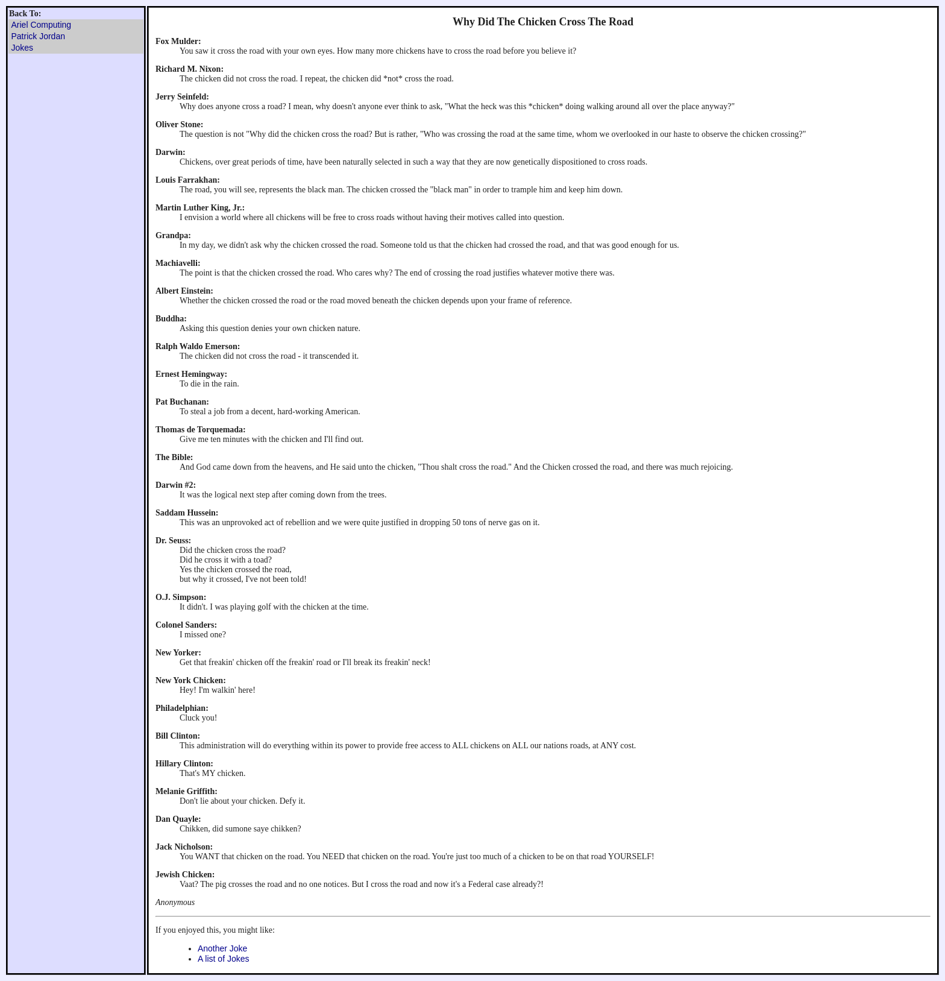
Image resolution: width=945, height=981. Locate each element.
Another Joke (223, 948)
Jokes (22, 47)
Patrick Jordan (38, 36)
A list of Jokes (224, 959)
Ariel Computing (41, 25)
